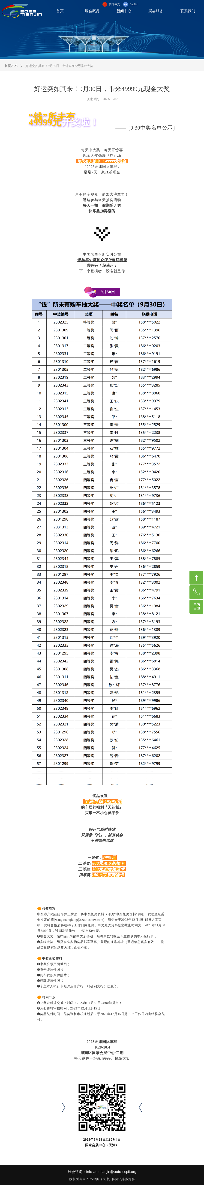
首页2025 (11, 66)
